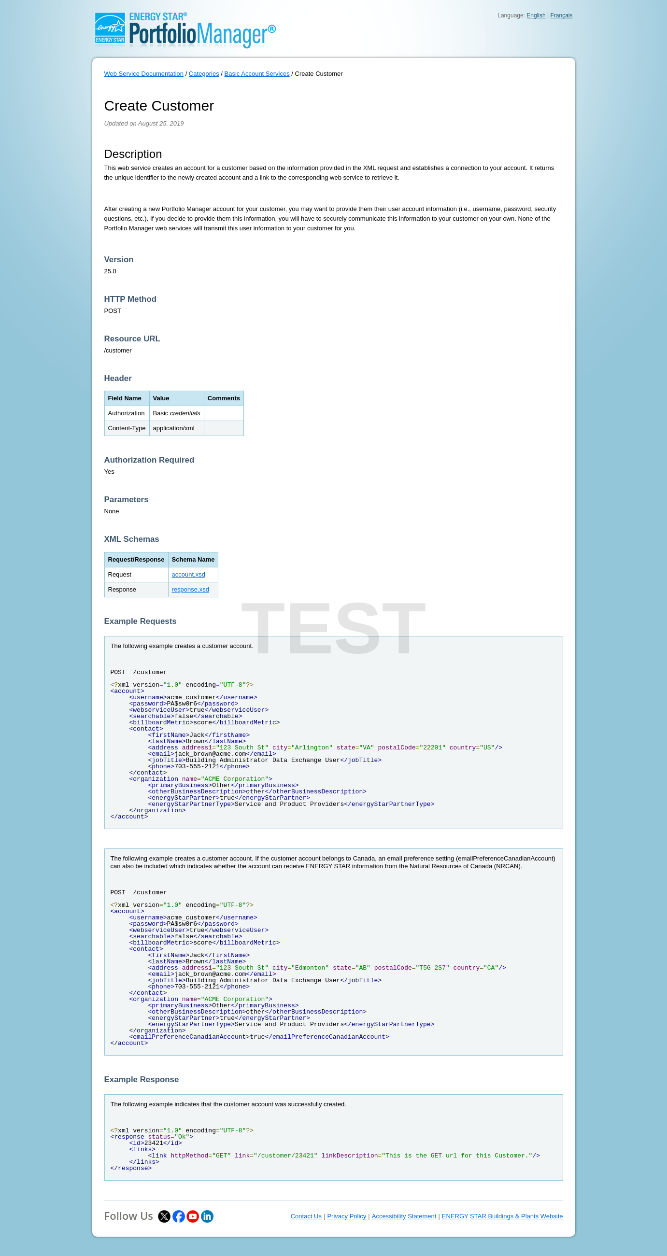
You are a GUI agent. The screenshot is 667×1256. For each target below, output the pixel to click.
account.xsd (188, 574)
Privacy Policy (346, 1216)
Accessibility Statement (404, 1216)
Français (561, 15)
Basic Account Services (257, 73)
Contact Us (306, 1216)
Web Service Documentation (144, 73)
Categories (204, 73)
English (535, 15)
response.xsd (190, 589)
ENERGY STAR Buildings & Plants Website (502, 1216)
